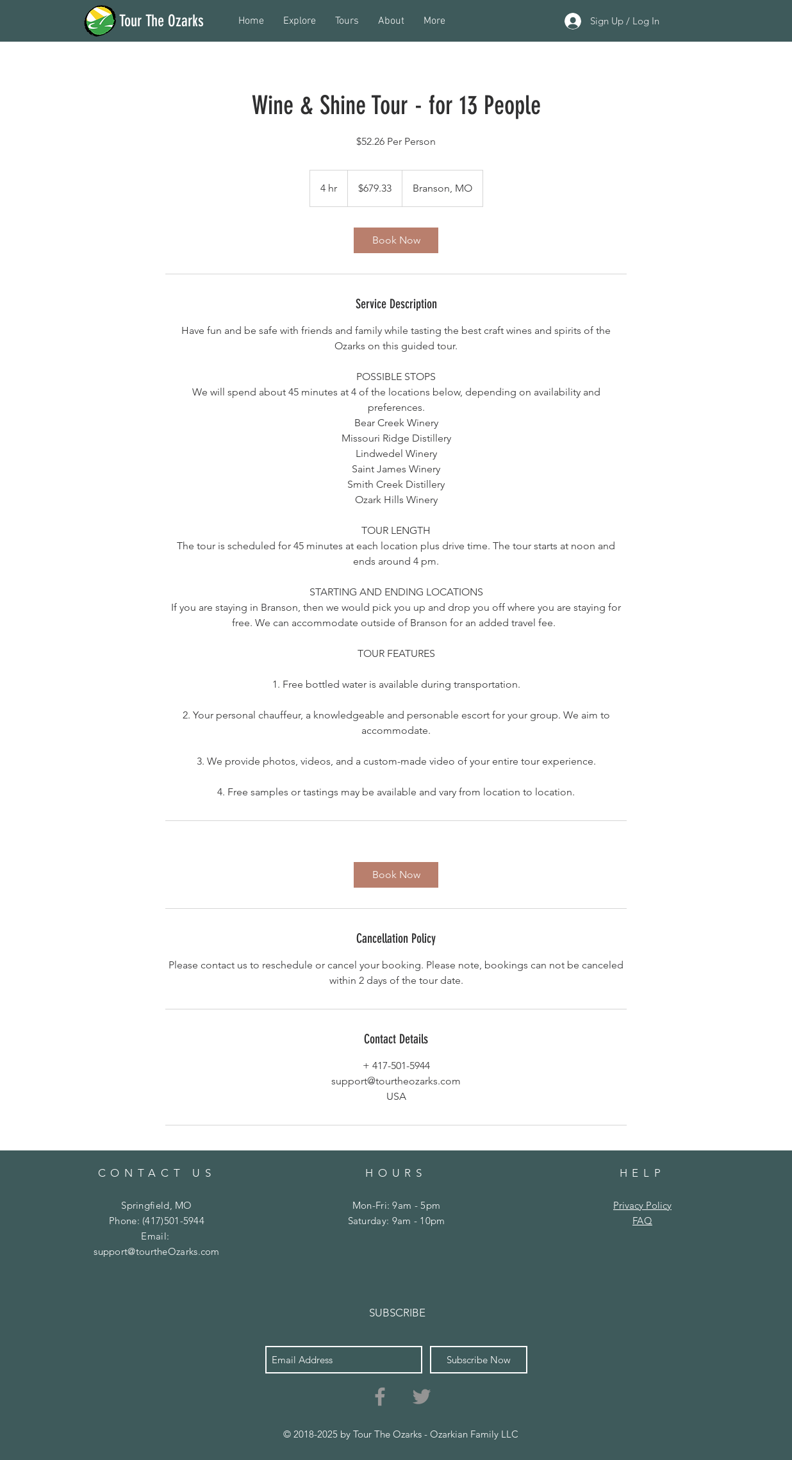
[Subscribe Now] (478, 1359)
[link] (396, 240)
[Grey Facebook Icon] (380, 1396)
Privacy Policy (642, 1205)
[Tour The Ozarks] (178, 20)
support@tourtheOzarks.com (157, 1251)
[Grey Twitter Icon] (421, 1396)
